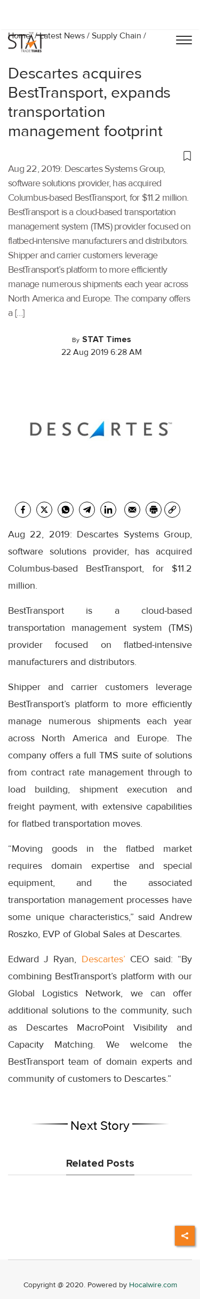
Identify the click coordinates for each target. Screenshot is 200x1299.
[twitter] (44, 510)
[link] (172, 510)
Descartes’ (103, 959)
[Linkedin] (108, 510)
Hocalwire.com (153, 1284)
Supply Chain (116, 35)
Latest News (62, 35)
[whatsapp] (66, 510)
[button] (100, 155)
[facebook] (23, 510)
